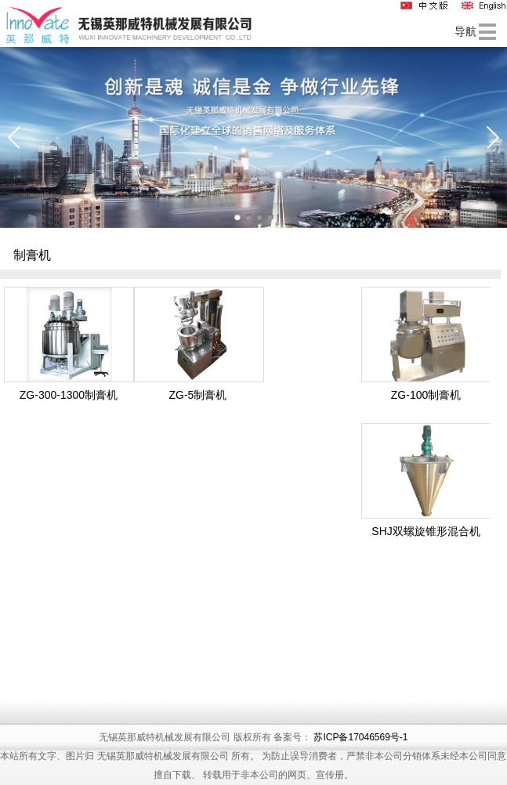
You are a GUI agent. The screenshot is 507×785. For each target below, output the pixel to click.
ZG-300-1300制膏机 (69, 395)
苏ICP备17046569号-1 (360, 759)
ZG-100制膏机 (426, 395)
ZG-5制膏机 (197, 395)
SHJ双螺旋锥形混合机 (425, 531)
